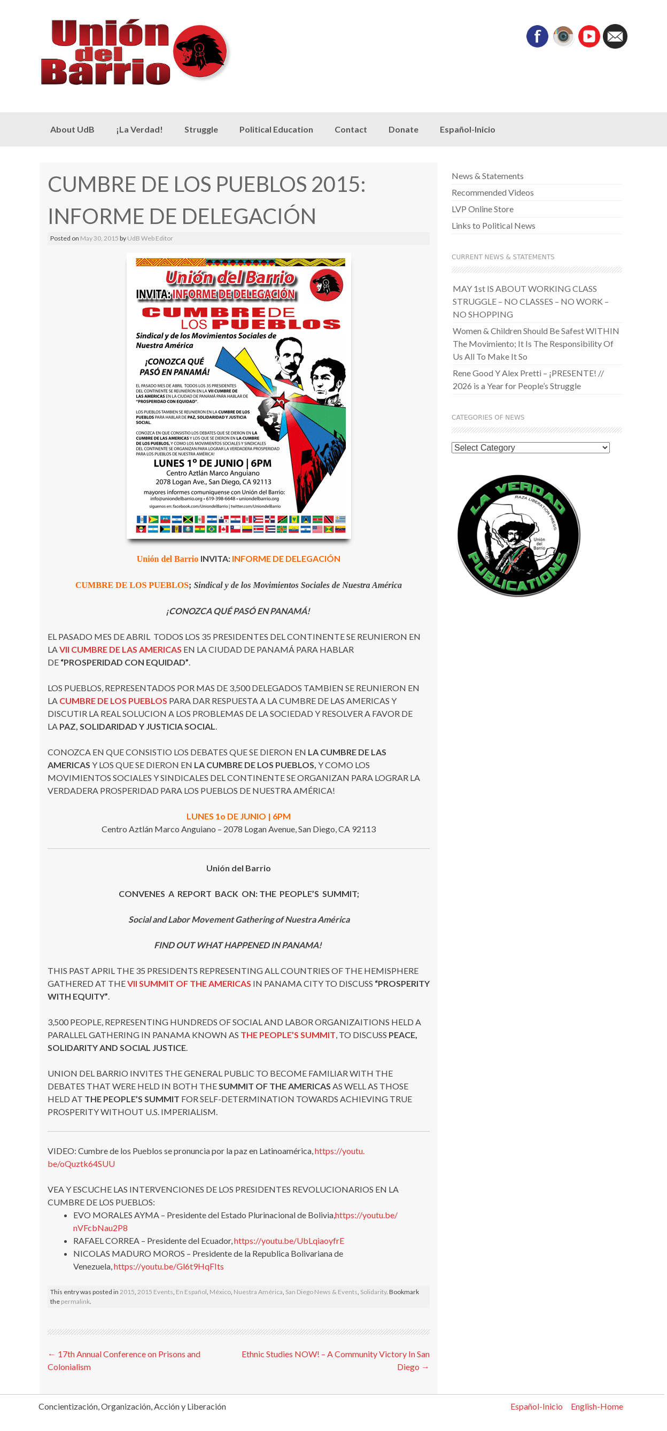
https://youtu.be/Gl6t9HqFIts (169, 1266)
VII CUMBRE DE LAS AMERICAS (120, 649)
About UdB (72, 129)
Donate (403, 129)
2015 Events (155, 1292)
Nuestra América (258, 1292)
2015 (127, 1292)
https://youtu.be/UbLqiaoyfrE (289, 1240)
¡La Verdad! (139, 129)
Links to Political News (494, 225)
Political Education (276, 129)
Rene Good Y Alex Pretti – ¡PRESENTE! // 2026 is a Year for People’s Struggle (528, 379)
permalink (75, 1301)
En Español (191, 1292)
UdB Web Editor (150, 238)
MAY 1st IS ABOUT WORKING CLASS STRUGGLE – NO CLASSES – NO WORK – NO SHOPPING (531, 301)
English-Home (597, 1406)
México (220, 1292)
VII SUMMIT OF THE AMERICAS (189, 983)
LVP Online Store (483, 209)
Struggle (201, 129)
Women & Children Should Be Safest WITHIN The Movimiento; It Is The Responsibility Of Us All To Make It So (536, 343)
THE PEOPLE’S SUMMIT (288, 1035)
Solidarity (373, 1292)
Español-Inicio (467, 129)
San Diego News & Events (321, 1292)
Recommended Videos (493, 192)
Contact (351, 129)
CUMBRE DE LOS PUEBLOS (113, 700)
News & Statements (488, 176)
